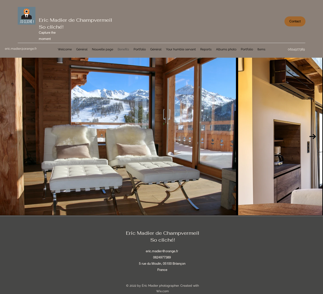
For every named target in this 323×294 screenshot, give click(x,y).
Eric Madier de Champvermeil (75, 20)
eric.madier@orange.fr (162, 251)
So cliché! (51, 27)
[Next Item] (312, 136)
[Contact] (294, 21)
